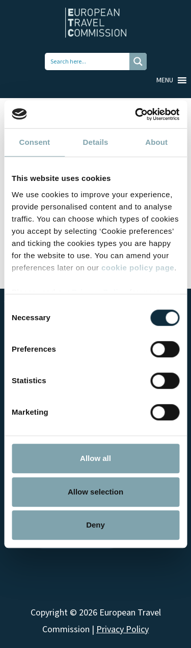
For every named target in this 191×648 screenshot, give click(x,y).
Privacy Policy (122, 629)
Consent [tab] (34, 142)
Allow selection (95, 491)
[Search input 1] (87, 61)
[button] (164, 80)
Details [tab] (95, 142)
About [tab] (156, 142)
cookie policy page (137, 267)
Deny (95, 524)
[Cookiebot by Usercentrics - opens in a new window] (136, 114)
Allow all (95, 458)
